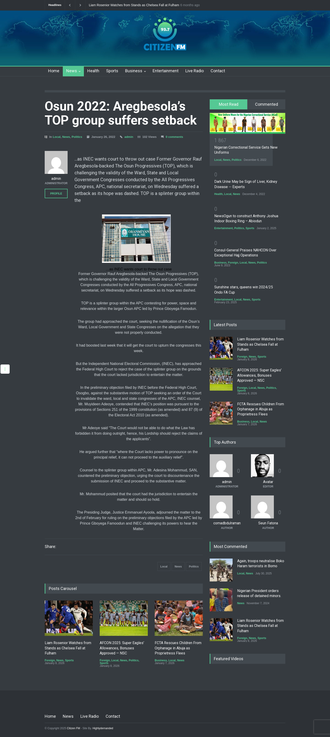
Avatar (268, 482)
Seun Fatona (268, 523)
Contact (218, 70)
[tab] (229, 104)
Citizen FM (73, 728)
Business (133, 70)
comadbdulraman (227, 523)
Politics (77, 137)
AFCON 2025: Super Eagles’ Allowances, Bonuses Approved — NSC (122, 648)
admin (128, 137)
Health (93, 70)
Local (56, 137)
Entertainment (166, 70)
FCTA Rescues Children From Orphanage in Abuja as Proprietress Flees (178, 648)
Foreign (50, 660)
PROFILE (56, 193)
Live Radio (194, 70)
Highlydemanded (103, 728)
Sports (112, 70)
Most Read (228, 104)
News (71, 70)
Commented (266, 104)
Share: (50, 547)
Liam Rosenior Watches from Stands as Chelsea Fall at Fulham (134, 5)
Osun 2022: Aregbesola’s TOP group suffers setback (121, 113)
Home (53, 70)
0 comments (174, 137)
